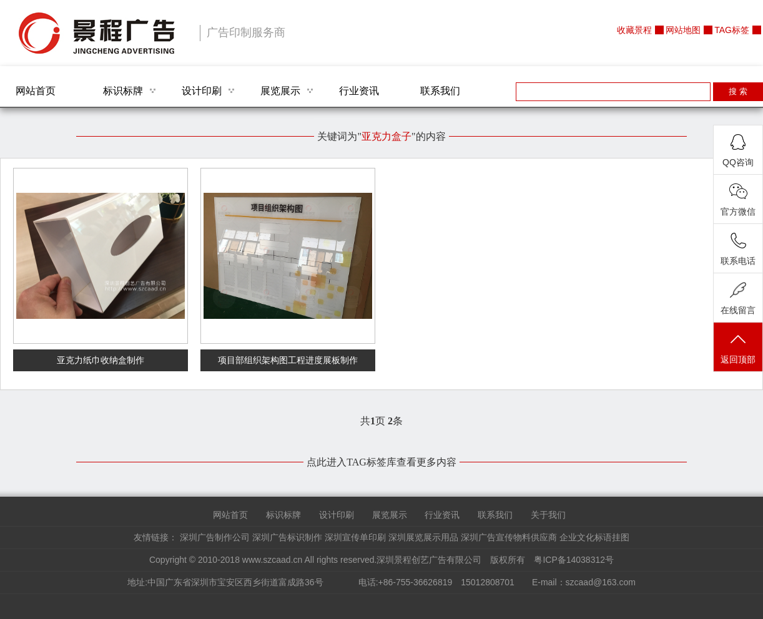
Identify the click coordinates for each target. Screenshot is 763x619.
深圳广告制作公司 (215, 537)
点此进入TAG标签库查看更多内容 (381, 462)
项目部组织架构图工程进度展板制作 (288, 360)
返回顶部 (738, 347)
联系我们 (440, 90)
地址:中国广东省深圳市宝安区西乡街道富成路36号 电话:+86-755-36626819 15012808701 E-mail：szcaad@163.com (381, 582)
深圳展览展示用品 (423, 537)
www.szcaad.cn (272, 560)
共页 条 (381, 421)
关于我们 (548, 515)
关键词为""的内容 (381, 136)
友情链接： (155, 537)
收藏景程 (634, 30)
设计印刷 (202, 90)
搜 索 (738, 91)
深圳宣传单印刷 (355, 537)
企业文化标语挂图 (594, 537)
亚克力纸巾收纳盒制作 (100, 360)
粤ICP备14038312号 (574, 560)
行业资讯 (359, 90)
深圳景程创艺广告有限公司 (97, 33)
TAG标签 (731, 30)
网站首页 (36, 90)
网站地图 (683, 30)
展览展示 (280, 90)
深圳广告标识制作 (287, 537)
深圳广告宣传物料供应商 (509, 537)
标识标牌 (123, 90)
